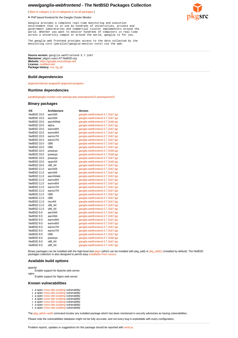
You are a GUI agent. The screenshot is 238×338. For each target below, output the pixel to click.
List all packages (83, 11)
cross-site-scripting (54, 296)
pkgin (97, 257)
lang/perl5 (54, 89)
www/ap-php (69, 103)
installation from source (102, 260)
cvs (52, 73)
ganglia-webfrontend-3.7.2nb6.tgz (98, 128)
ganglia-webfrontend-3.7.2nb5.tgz (98, 168)
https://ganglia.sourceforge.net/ (58, 67)
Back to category (39, 11)
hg (56, 73)
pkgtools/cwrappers (72, 89)
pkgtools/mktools (38, 89)
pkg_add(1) (156, 257)
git (61, 73)
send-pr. (129, 333)
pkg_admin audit (43, 319)
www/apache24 (87, 103)
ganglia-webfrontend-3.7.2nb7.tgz (98, 120)
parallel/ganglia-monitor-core (45, 103)
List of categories (61, 11)
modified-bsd (47, 70)
